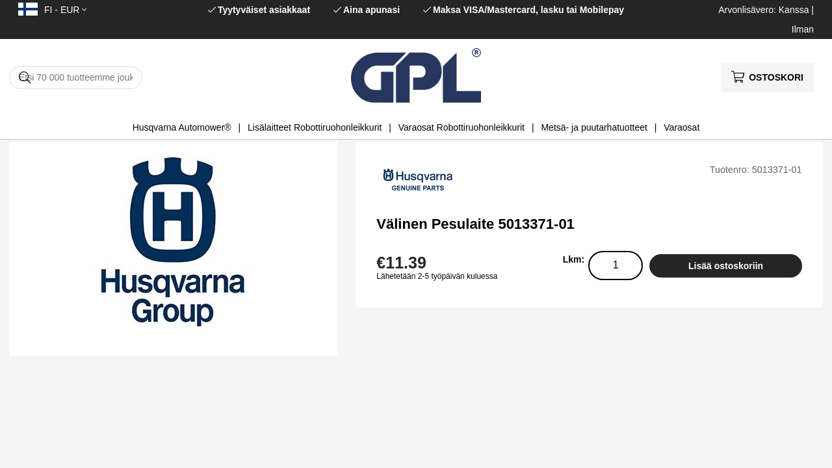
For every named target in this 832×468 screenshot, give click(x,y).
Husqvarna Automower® (182, 127)
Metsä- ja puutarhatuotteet (594, 127)
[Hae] (75, 77)
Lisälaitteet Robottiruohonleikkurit (315, 127)
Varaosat (681, 127)
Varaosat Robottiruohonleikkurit (461, 127)
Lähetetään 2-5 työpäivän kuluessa (436, 276)
